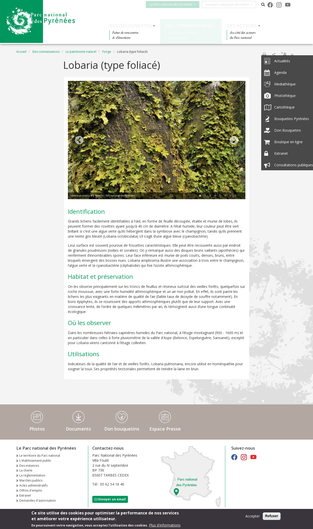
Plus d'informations (165, 525)
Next (234, 141)
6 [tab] (225, 195)
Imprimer (264, 54)
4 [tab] (215, 195)
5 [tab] (220, 195)
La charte (25, 470)
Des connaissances (189, 26)
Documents (78, 429)
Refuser (271, 516)
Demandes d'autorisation (37, 500)
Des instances (29, 465)
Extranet (25, 495)
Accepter (252, 516)
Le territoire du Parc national (39, 455)
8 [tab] (235, 195)
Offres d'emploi (30, 490)
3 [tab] (210, 195)
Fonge (106, 51)
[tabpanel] (156, 140)
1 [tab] (200, 195)
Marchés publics (30, 480)
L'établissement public (35, 460)
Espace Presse (165, 429)
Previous (79, 141)
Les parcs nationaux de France (229, 4)
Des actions (242, 26)
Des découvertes (130, 26)
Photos (37, 429)
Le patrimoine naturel (81, 51)
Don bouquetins (121, 429)
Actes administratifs (33, 485)
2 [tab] (205, 195)
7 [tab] (230, 195)
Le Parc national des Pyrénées (173, 4)
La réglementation (32, 475)
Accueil (21, 51)
